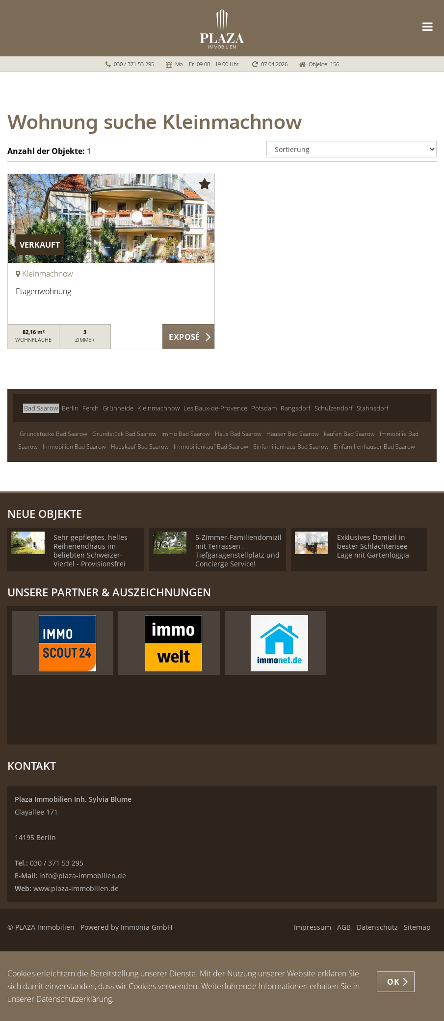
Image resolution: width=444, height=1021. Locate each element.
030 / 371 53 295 (134, 64)
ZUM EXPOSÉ (188, 337)
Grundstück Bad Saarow (124, 434)
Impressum (312, 927)
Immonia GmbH (146, 927)
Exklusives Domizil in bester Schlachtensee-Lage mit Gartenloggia (373, 546)
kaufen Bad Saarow (349, 434)
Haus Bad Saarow (238, 434)
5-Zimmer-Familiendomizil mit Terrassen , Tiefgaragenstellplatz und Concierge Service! (238, 550)
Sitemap (417, 927)
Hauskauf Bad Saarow (140, 446)
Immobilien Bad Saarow (74, 446)
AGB (344, 927)
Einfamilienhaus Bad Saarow (291, 446)
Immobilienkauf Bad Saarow (211, 446)
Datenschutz (377, 927)
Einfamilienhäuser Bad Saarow (374, 446)
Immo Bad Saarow (185, 434)
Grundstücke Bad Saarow (53, 434)
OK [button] (393, 981)
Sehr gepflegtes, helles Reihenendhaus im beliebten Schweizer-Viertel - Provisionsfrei (90, 550)
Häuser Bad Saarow (292, 434)
